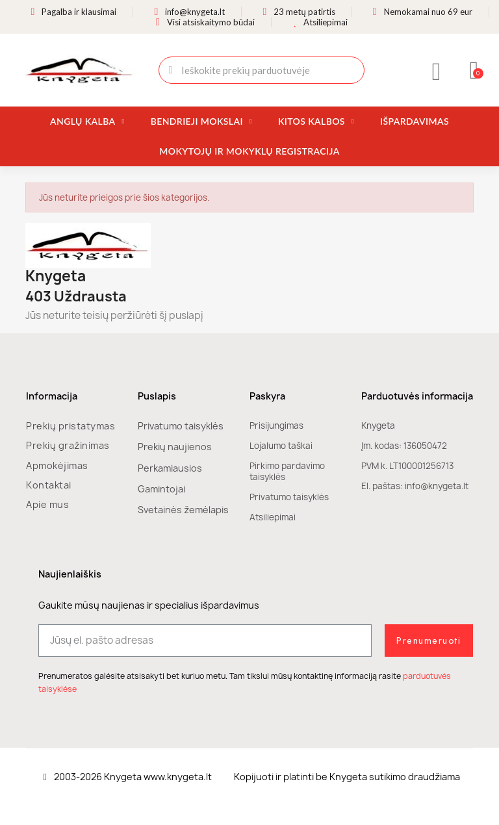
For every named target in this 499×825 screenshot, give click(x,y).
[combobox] (261, 70)
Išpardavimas (414, 121)
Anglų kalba (87, 121)
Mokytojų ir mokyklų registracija (249, 151)
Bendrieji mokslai (201, 121)
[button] (474, 70)
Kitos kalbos (316, 121)
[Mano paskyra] (436, 71)
